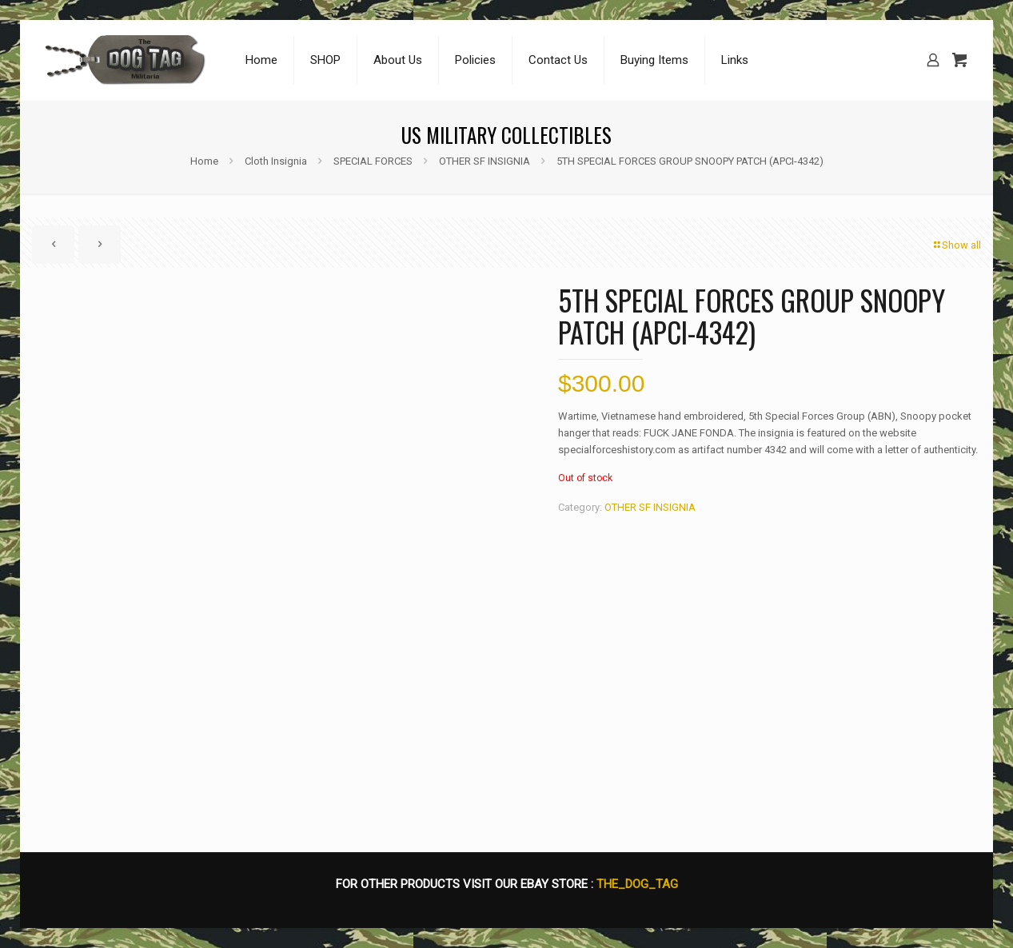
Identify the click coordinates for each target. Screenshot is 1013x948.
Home (204, 161)
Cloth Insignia (276, 161)
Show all (956, 245)
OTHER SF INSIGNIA (484, 161)
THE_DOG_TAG (637, 884)
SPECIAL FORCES (373, 161)
